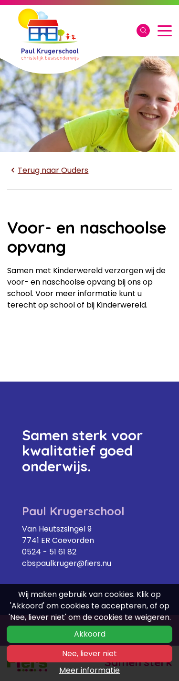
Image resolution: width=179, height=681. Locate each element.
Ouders (47, 170)
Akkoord (89, 633)
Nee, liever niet (89, 653)
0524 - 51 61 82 (49, 551)
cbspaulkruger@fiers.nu (66, 563)
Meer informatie (89, 670)
